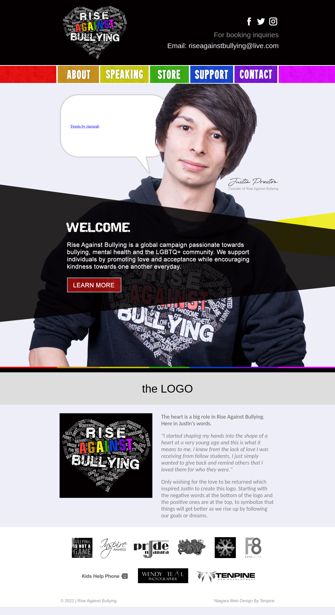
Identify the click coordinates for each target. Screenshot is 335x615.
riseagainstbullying (217, 46)
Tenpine (267, 600)
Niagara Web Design (233, 600)
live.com (266, 46)
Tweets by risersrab (84, 126)
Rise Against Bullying (97, 600)
